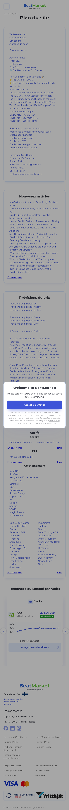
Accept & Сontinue (34, 404)
